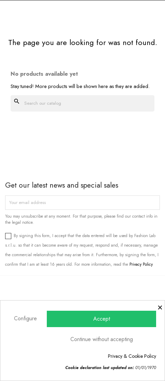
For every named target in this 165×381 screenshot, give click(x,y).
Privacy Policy (141, 264)
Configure (25, 318)
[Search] (82, 103)
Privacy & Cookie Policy (132, 356)
